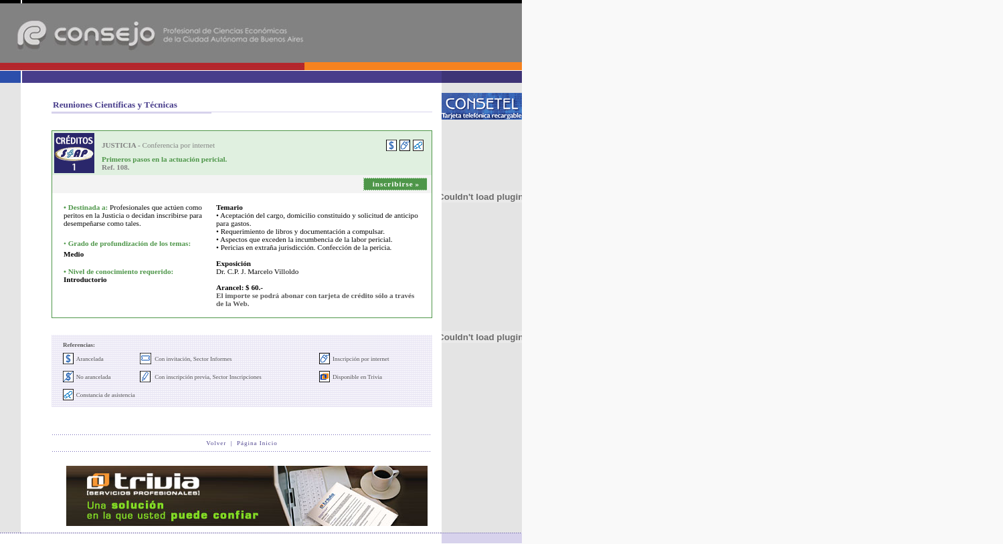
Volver (216, 443)
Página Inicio (257, 443)
